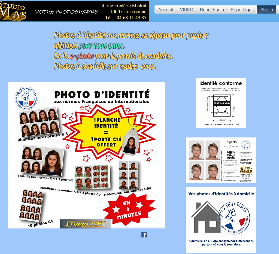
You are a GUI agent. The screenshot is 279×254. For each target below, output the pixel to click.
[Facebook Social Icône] (144, 234)
